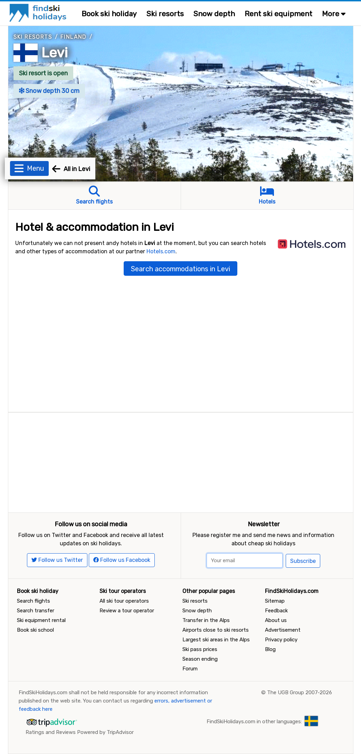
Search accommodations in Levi (180, 269)
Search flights (33, 601)
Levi (54, 53)
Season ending (200, 659)
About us (276, 620)
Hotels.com (160, 251)
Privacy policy (281, 640)
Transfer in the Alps (206, 620)
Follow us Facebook (121, 560)
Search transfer (35, 610)
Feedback (276, 610)
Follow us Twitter (57, 560)
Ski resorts (165, 13)
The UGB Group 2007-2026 (299, 692)
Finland (73, 37)
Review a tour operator (126, 610)
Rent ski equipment (278, 13)
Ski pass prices (199, 649)
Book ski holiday (109, 13)
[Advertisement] (180, 461)
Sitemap (275, 601)
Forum (190, 669)
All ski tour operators (124, 601)
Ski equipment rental (41, 620)
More (333, 13)
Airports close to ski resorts (215, 630)
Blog (270, 649)
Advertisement (283, 630)
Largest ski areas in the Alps (216, 640)
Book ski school (35, 630)
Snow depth (214, 13)
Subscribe (303, 561)
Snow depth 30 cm (49, 91)
